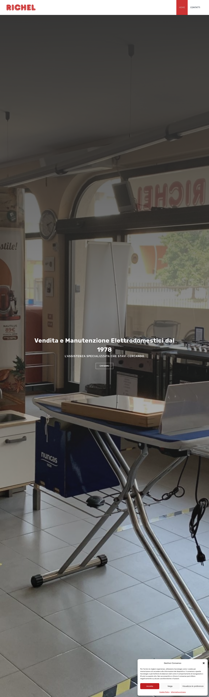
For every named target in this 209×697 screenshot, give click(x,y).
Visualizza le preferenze (193, 686)
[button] (203, 663)
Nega (170, 686)
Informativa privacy (178, 692)
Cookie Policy (164, 692)
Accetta (149, 686)
